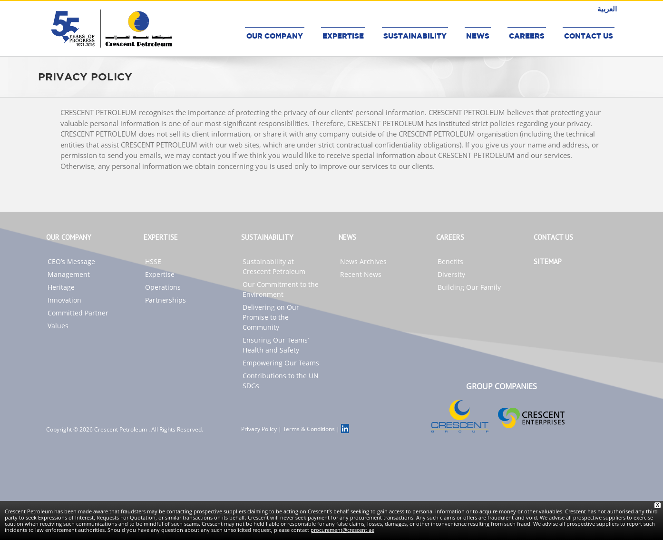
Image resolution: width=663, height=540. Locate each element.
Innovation (64, 299)
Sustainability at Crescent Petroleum (274, 266)
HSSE (153, 261)
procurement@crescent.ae (342, 529)
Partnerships (165, 299)
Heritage (61, 287)
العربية (607, 8)
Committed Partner (78, 312)
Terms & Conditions (309, 429)
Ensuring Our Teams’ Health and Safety (276, 344)
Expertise (160, 274)
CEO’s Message (71, 261)
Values (58, 325)
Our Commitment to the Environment (281, 289)
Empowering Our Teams (281, 362)
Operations (163, 287)
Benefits (450, 261)
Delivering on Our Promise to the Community (271, 317)
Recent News (360, 274)
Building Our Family (469, 287)
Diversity (451, 274)
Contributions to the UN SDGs (281, 380)
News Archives (363, 261)
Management (69, 274)
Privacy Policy (259, 429)
